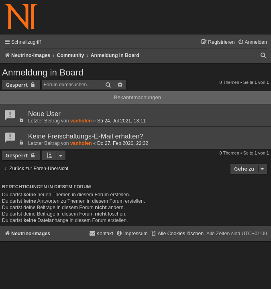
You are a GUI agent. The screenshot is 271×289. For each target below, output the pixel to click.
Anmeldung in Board (43, 72)
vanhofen (81, 121)
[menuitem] (252, 42)
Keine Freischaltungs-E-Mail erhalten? (85, 136)
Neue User (44, 114)
